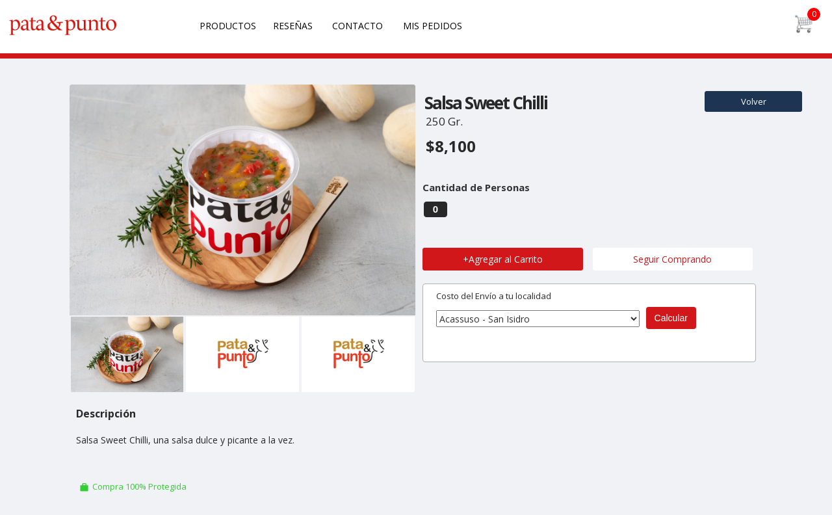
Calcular (671, 318)
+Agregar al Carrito (503, 259)
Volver (753, 101)
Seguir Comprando (672, 259)
